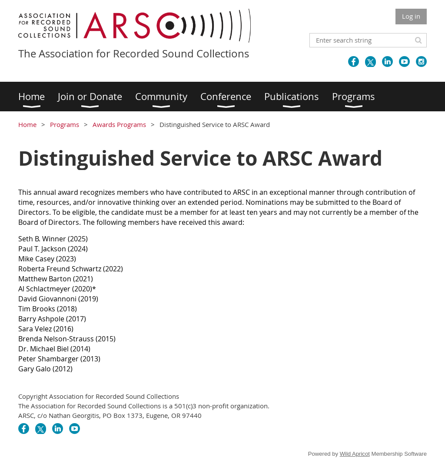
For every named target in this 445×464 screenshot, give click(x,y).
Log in (411, 16)
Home (27, 124)
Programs (64, 124)
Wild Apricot (355, 454)
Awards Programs (119, 124)
